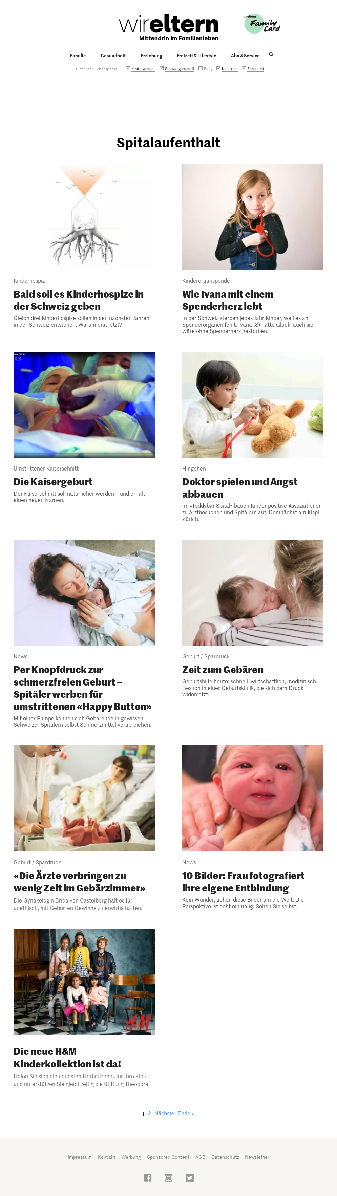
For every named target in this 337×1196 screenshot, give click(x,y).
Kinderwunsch (143, 68)
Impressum (80, 1157)
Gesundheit (113, 55)
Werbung (131, 1157)
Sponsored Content (168, 1157)
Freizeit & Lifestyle (196, 55)
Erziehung (151, 55)
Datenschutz (225, 1157)
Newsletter (257, 1157)
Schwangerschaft (179, 68)
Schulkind (255, 68)
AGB (200, 1157)
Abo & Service (245, 55)
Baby (208, 68)
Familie (78, 55)
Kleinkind (230, 68)
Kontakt (106, 1157)
